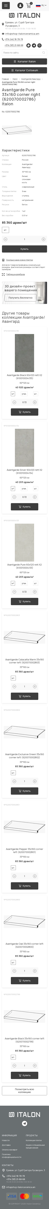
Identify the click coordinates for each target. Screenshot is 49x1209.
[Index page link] (24, 15)
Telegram (34, 45)
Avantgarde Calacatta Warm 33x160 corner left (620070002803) (24, 661)
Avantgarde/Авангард (30, 79)
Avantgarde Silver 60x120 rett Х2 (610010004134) (24, 471)
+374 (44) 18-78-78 (14, 39)
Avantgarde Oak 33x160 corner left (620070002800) (24, 945)
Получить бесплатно (20, 297)
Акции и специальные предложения (35, 1146)
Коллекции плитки (34, 1140)
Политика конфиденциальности (11, 1155)
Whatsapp (28, 45)
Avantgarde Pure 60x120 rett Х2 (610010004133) (24, 566)
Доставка (6, 1145)
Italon (15, 79)
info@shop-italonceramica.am (22, 33)
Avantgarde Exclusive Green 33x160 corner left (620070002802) (24, 756)
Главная (5, 79)
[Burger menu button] (6, 5)
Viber (39, 45)
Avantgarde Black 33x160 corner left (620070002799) (24, 1040)
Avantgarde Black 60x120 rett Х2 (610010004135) (24, 377)
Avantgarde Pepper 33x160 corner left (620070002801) (24, 851)
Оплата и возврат (9, 1149)
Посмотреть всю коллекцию (24, 1091)
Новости (6, 1140)
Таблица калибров (15, 274)
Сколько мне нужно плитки (19, 260)
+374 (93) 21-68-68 (14, 45)
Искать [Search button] (43, 52)
